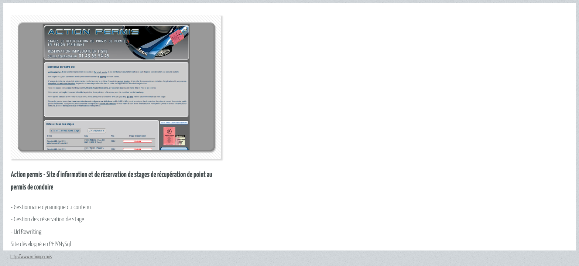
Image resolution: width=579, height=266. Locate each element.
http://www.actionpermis (31, 257)
